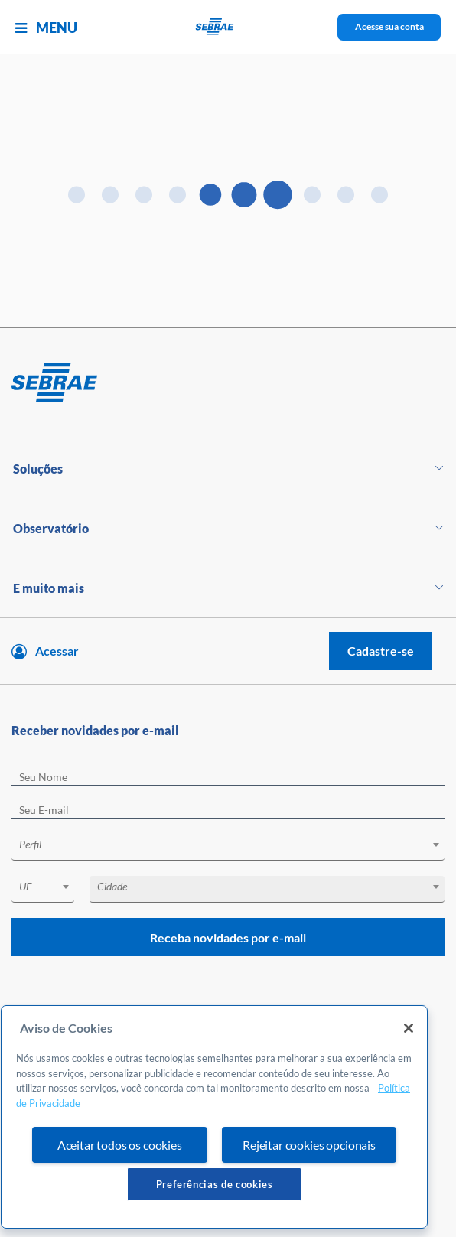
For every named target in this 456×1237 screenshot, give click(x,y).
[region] (214, 1116)
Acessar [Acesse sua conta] (57, 650)
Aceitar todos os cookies (119, 1145)
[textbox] (235, 844)
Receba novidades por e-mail (228, 937)
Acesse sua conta (389, 26)
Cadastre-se (380, 650)
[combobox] (228, 847)
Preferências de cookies (214, 1184)
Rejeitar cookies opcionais (309, 1145)
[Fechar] (408, 1028)
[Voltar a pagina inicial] (228, 27)
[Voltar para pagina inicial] (228, 383)
